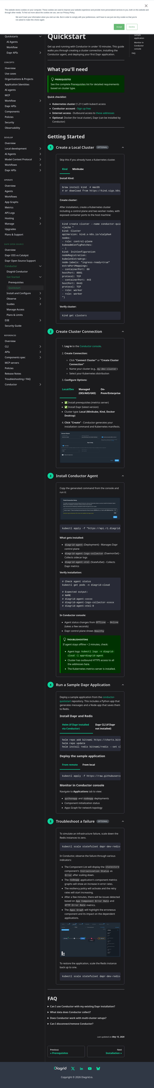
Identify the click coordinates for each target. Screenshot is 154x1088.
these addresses (105, 113)
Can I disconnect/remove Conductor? (71, 1023)
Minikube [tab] (78, 169)
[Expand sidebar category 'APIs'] (40, 352)
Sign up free (84, 108)
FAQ (133, 53)
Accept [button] (119, 27)
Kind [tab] (65, 169)
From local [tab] (89, 764)
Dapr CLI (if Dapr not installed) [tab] (105, 726)
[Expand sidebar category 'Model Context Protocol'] (40, 159)
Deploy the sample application (139, 34)
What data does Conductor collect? (70, 1012)
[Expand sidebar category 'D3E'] (40, 320)
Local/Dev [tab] (68, 389)
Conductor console (90, 346)
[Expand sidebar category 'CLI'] (40, 346)
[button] (24, 277)
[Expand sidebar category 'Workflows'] (40, 164)
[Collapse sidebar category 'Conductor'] (40, 266)
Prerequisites (78, 84)
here (86, 664)
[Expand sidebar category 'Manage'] (40, 223)
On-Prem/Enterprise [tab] (110, 391)
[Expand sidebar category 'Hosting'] (40, 218)
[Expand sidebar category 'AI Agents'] (40, 154)
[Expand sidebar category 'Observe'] (40, 298)
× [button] (146, 5)
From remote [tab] (70, 764)
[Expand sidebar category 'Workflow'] (40, 100)
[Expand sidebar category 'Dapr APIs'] (40, 52)
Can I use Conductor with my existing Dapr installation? (82, 1006)
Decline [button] (132, 27)
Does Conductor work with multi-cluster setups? (78, 1018)
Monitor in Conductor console (139, 45)
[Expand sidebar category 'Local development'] (40, 148)
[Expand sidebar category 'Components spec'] (40, 357)
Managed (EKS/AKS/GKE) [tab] (87, 391)
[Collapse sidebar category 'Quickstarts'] (40, 36)
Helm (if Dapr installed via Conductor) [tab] (75, 726)
